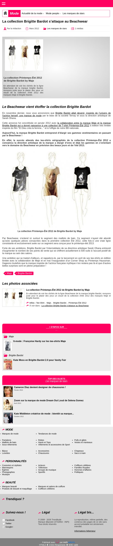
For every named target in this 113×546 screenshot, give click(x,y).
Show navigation (3, 3)
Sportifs (41, 472)
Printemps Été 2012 (77, 303)
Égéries (5, 470)
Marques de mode (10, 434)
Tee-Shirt (40, 303)
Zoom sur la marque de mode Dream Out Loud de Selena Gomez (49, 400)
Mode (14, 13)
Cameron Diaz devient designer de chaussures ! (40, 387)
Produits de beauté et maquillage (17, 489)
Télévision (42, 467)
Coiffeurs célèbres (82, 465)
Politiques (78, 472)
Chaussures (43, 453)
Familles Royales (82, 467)
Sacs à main (79, 453)
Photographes (8, 472)
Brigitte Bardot (25, 273)
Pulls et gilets (80, 440)
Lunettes (6, 453)
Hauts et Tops (44, 442)
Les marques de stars (74, 13)
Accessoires (43, 451)
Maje (9, 273)
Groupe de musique (47, 470)
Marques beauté (9, 486)
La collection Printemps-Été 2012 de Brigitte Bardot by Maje (58, 290)
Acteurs (41, 465)
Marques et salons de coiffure (51, 486)
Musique (6, 474)
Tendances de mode (47, 434)
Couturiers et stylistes (12, 465)
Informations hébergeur (84, 531)
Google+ (9, 527)
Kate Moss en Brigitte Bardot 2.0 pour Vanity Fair (39, 360)
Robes (41, 440)
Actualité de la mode (32, 13)
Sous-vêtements (9, 444)
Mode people (52, 13)
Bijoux (5, 451)
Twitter (8, 523)
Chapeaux (79, 451)
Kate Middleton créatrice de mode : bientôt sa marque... (44, 413)
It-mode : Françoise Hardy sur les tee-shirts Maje (39, 341)
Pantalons (6, 440)
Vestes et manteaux (83, 442)
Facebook (9, 520)
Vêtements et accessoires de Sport (54, 444)
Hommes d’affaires (82, 470)
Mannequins (7, 467)
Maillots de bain (9, 442)
